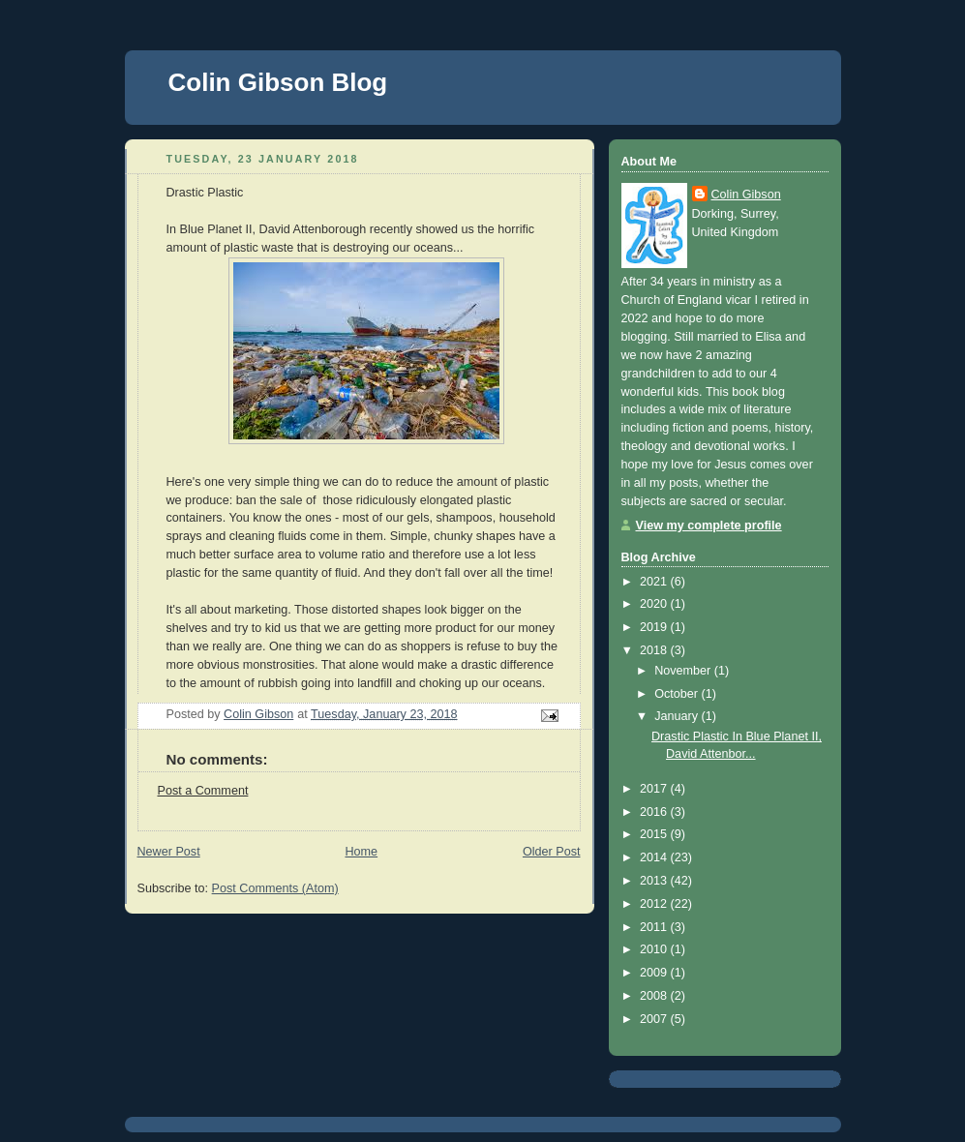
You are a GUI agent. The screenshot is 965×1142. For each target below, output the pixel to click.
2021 (655, 581)
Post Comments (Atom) (275, 888)
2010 (655, 949)
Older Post (552, 851)
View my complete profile (709, 525)
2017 (655, 789)
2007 (655, 1019)
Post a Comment (203, 790)
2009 (655, 972)
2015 (655, 834)
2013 (655, 880)
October (677, 694)
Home (361, 851)
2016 (655, 812)
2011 (655, 927)
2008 (655, 996)
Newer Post (168, 851)
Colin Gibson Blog (278, 82)
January (677, 716)
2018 (655, 650)
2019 (655, 627)
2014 (655, 857)
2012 (655, 904)
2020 (655, 604)
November (684, 670)
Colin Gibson (746, 194)
